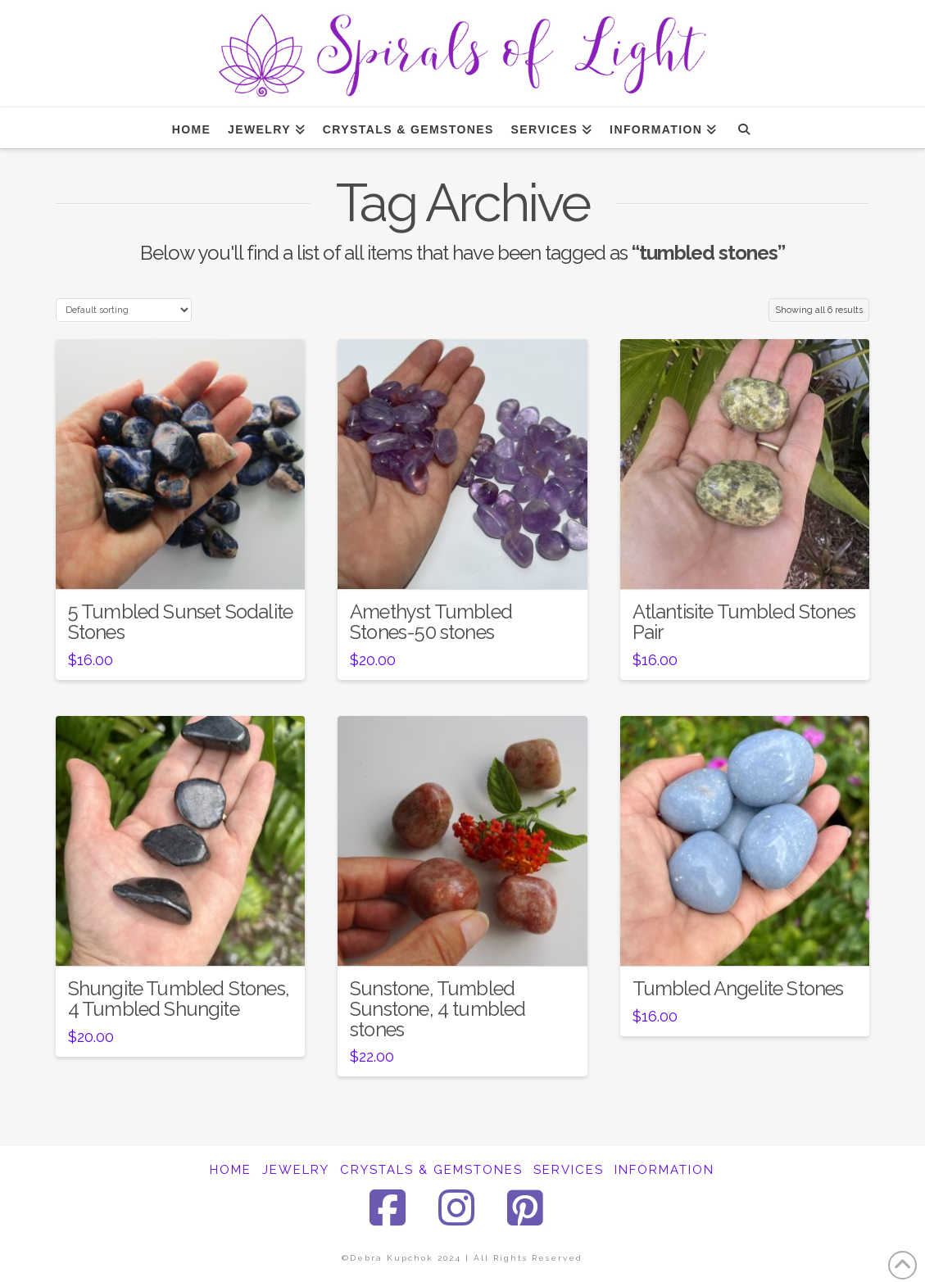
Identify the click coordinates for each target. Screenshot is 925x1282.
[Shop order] (124, 310)
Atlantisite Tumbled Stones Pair (744, 622)
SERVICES (568, 1169)
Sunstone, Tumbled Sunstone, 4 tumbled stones (437, 1009)
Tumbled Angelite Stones (738, 988)
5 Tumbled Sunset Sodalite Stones (180, 622)
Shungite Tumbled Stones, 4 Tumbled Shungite (178, 999)
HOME (231, 1169)
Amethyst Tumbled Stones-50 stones (431, 622)
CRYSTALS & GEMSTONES (431, 1169)
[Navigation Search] (743, 127)
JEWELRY (295, 1169)
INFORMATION (664, 1169)
